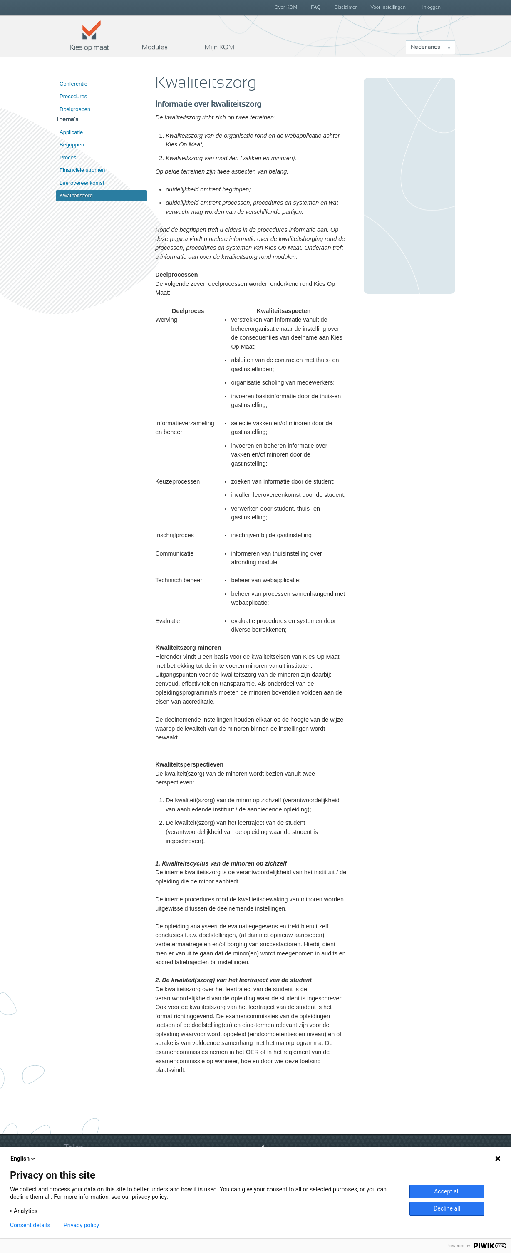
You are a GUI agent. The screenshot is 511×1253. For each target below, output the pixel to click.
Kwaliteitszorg (76, 195)
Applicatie (71, 132)
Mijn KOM (219, 47)
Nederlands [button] (425, 47)
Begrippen (72, 144)
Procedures (73, 96)
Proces (68, 157)
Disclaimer (346, 7)
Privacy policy (81, 1225)
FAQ (315, 7)
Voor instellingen (388, 7)
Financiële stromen (82, 170)
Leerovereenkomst (82, 183)
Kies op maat (89, 35)
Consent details (30, 1225)
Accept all (447, 1191)
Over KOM (286, 7)
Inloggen (431, 7)
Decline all (447, 1208)
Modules (155, 47)
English (23, 1158)
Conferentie (73, 84)
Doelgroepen (75, 109)
